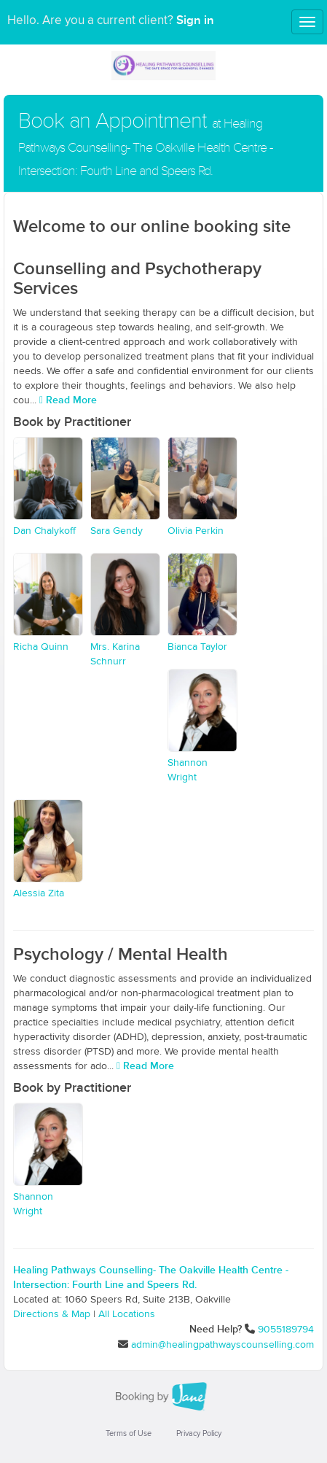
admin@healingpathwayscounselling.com (222, 1345)
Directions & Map (51, 1314)
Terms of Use (128, 1433)
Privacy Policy (198, 1433)
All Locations (126, 1314)
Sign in (195, 20)
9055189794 (286, 1329)
